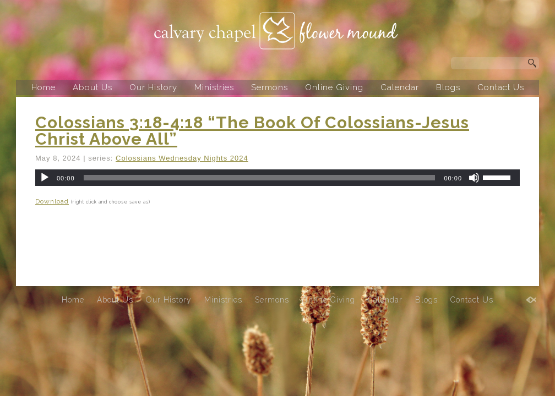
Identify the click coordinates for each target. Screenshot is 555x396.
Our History (153, 87)
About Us (92, 87)
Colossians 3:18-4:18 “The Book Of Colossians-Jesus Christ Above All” (252, 130)
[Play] (44, 177)
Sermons (269, 87)
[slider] (260, 177)
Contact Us (500, 87)
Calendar (399, 87)
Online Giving (334, 87)
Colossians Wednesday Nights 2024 (182, 158)
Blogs (448, 87)
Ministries (214, 87)
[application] (277, 177)
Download (52, 201)
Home (43, 87)
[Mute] (474, 177)
